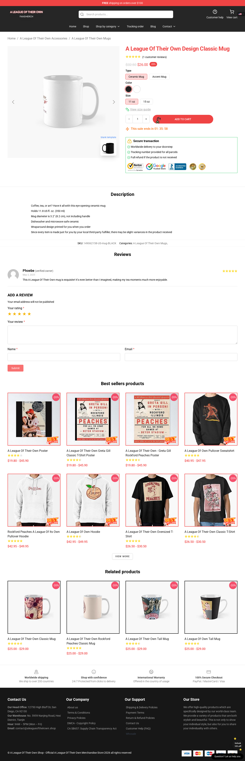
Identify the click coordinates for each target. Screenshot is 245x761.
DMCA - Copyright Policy (81, 723)
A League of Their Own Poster (28, 451)
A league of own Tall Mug (202, 639)
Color (129, 82)
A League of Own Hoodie (83, 532)
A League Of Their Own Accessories (43, 38)
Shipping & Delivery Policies (141, 707)
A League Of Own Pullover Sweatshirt (209, 451)
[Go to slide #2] (73, 167)
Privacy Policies (76, 717)
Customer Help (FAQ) (138, 728)
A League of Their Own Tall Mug (147, 639)
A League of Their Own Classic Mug (32, 639)
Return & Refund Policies (140, 717)
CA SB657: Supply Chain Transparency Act (92, 728)
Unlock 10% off (238, 744)
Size (128, 95)
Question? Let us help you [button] (227, 756)
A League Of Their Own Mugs (91, 38)
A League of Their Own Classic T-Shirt (210, 532)
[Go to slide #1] (54, 167)
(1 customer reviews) (154, 57)
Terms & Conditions (78, 712)
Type (128, 70)
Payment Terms (135, 712)
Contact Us (132, 723)
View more (122, 556)
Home (12, 38)
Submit (15, 368)
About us (72, 707)
